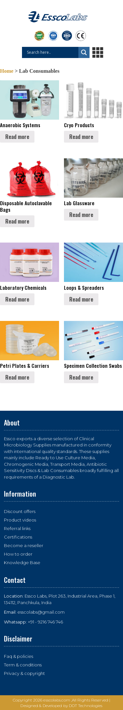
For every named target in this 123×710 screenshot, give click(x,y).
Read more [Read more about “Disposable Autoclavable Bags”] (17, 221)
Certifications (18, 537)
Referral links (17, 528)
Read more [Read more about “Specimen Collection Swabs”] (81, 377)
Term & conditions (23, 664)
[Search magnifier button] (84, 52)
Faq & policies (18, 656)
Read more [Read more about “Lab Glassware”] (81, 215)
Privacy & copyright (24, 673)
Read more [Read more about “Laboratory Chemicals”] (17, 299)
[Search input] (52, 52)
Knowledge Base (22, 562)
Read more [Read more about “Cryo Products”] (81, 137)
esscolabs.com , (57, 700)
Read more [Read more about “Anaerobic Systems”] (17, 137)
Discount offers (19, 511)
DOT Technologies (86, 705)
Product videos (20, 520)
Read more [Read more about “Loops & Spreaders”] (81, 299)
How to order (18, 554)
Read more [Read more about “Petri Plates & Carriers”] (17, 377)
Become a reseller (23, 545)
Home (6, 71)
